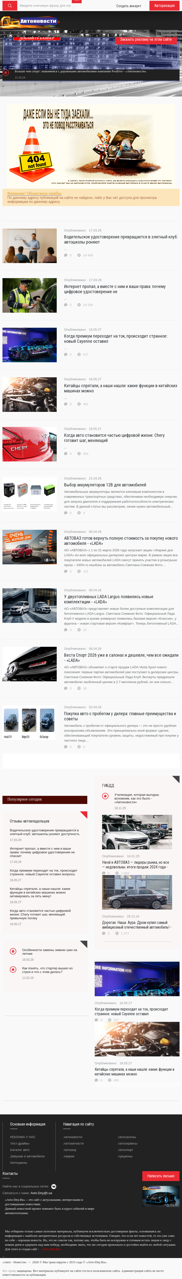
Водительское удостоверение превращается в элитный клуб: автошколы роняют (121, 239)
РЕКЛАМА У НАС (23, 1137)
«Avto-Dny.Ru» (50, 1249)
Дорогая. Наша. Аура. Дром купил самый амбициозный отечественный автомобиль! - (137, 925)
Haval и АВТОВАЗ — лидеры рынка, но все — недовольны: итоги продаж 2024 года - (135, 864)
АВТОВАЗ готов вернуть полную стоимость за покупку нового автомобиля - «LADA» (121, 540)
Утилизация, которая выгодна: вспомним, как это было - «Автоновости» (137, 798)
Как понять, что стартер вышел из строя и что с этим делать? (47, 970)
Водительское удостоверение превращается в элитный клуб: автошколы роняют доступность (44, 832)
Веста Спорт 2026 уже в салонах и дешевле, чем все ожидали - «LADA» (121, 657)
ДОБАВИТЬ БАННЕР (36, 38)
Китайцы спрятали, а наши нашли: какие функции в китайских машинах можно (120, 388)
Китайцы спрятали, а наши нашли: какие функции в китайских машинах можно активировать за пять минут (40, 892)
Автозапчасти (73, 1143)
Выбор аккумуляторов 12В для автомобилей (105, 484)
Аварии (68, 1156)
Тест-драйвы (19, 1143)
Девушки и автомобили (27, 1156)
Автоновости (72, 1137)
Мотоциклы (18, 1162)
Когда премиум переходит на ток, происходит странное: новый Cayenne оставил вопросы (43, 872)
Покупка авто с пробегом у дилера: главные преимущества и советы (120, 716)
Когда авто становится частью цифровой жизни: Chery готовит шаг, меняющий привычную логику (40, 914)
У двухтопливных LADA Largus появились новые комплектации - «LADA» (108, 599)
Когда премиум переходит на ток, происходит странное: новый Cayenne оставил (115, 338)
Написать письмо (161, 1176)
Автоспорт (125, 1150)
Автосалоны (127, 1137)
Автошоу (69, 1150)
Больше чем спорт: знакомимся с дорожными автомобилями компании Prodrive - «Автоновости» (80, 71)
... (3, 1256)
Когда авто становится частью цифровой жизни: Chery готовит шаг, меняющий (114, 438)
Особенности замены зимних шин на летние (49, 951)
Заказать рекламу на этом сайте (146, 39)
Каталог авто (20, 1150)
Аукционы (125, 1156)
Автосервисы (127, 1143)
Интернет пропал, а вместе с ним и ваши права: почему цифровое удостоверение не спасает (42, 852)
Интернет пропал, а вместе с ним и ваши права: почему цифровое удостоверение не (115, 289)
